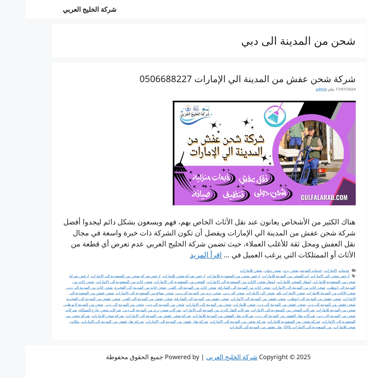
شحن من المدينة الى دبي (99, 304)
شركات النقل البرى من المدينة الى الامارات (190, 309)
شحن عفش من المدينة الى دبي (306, 304)
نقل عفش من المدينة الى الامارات (230, 326)
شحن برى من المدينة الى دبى (173, 292)
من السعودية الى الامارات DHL (282, 326)
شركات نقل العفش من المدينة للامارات (197, 315)
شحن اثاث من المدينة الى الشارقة (219, 287)
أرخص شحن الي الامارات (304, 275)
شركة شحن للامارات (82, 315)
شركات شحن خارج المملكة (74, 309)
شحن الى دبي (208, 292)
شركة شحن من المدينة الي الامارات (212, 321)
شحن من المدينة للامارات (310, 309)
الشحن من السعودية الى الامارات (154, 281)
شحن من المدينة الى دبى (139, 304)
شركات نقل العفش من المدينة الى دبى (260, 315)
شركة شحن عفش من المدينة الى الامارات (133, 315)
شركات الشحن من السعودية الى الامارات (257, 309)
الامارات (305, 270)
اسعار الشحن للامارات (269, 281)
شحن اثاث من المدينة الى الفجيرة (114, 287)
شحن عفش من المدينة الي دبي (256, 304)
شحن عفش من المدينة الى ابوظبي (288, 298)
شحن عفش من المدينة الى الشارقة (176, 298)
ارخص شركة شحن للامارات (158, 275)
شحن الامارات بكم (265, 292)
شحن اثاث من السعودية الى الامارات (99, 281)
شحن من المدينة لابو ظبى (58, 304)
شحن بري (265, 270)
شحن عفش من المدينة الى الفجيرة (68, 298)
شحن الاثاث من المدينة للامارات (305, 292)
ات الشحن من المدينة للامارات (260, 275)
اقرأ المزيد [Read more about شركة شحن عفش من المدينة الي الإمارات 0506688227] (180, 254)
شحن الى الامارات (235, 292)
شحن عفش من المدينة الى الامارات (232, 298)
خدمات (318, 270)
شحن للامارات (225, 270)
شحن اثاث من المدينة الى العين (167, 287)
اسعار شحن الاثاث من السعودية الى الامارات (216, 281)
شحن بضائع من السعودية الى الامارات (119, 292)
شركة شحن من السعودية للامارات (268, 321)
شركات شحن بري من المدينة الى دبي (127, 309)
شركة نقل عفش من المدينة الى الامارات (151, 321)
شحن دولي (247, 270)
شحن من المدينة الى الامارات (183, 304)
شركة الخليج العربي (64, 9)
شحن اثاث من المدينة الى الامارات (273, 287)
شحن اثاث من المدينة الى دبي (64, 287)
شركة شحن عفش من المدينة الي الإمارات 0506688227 (222, 78)
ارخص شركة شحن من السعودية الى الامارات (100, 275)
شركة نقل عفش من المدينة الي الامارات (87, 321)
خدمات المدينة (286, 270)
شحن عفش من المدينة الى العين (122, 298)
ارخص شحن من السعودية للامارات (208, 275)
